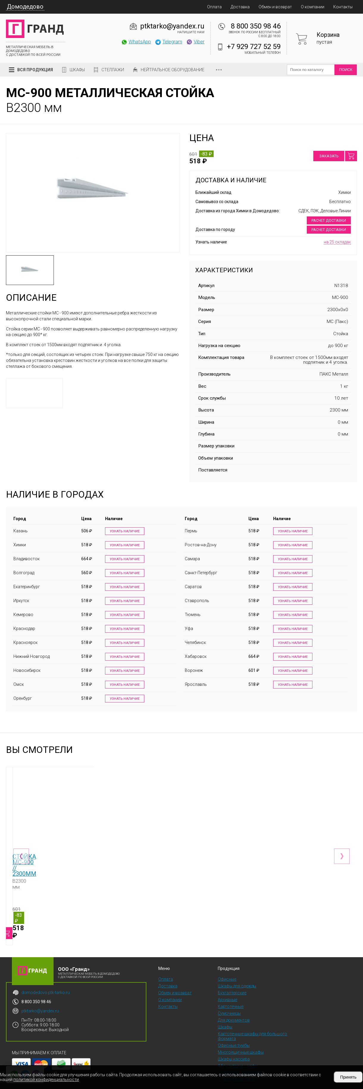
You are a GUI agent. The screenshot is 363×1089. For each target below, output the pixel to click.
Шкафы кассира (234, 1045)
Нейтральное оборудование (172, 69)
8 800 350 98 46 (256, 26)
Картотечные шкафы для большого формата (252, 1022)
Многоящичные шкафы (241, 1038)
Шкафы (77, 69)
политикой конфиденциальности (46, 1079)
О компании (312, 6)
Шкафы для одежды (237, 972)
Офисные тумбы (234, 1031)
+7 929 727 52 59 (254, 46)
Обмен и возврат (275, 6)
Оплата (214, 6)
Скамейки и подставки (240, 1059)
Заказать (328, 156)
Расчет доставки (329, 220)
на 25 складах (337, 242)
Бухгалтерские (232, 979)
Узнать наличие (123, 531)
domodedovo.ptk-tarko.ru (45, 978)
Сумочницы (229, 999)
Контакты (343, 6)
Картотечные (230, 992)
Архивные (227, 986)
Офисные (227, 965)
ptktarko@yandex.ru (172, 26)
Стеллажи (112, 69)
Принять (348, 1077)
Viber (195, 42)
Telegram (168, 42)
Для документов (234, 1006)
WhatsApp (136, 42)
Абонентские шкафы (238, 1052)
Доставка (240, 6)
